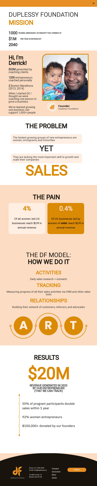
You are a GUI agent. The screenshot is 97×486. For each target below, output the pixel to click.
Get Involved (56, 471)
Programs (55, 468)
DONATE (77, 469)
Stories (54, 478)
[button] (93, 3)
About (54, 475)
